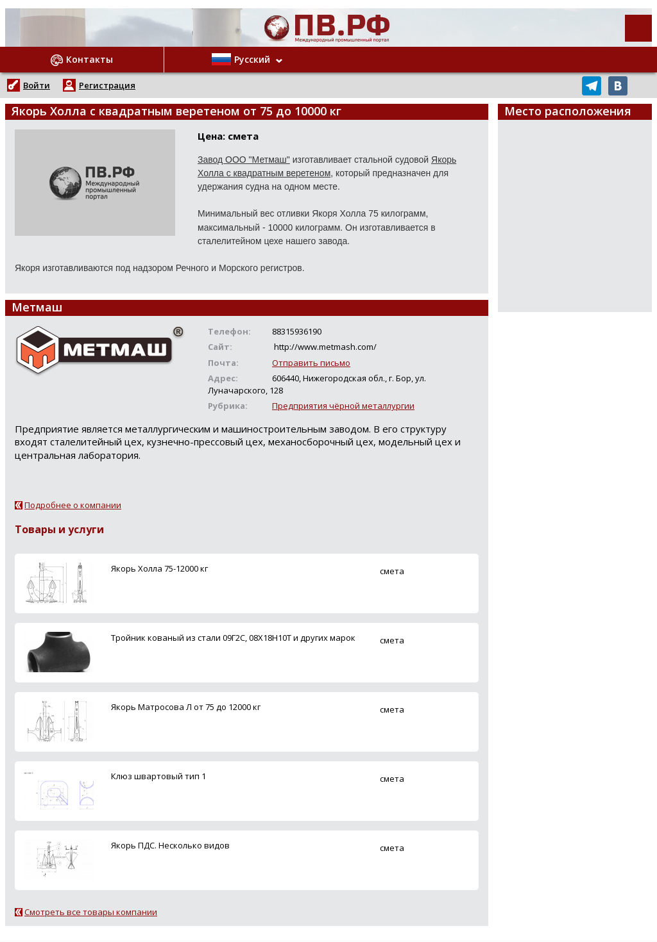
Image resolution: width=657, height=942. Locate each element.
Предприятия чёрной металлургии (343, 405)
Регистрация (107, 85)
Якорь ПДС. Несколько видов (170, 845)
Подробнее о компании (72, 505)
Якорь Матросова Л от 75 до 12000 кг (185, 707)
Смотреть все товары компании (90, 912)
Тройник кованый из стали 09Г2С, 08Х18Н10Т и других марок (233, 637)
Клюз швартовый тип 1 (158, 776)
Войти (36, 85)
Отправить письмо (311, 362)
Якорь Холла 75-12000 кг (159, 568)
